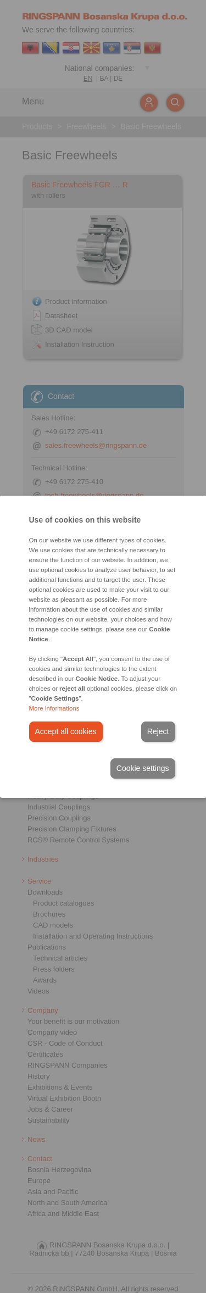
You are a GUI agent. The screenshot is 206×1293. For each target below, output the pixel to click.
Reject (158, 731)
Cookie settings (142, 768)
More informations (54, 708)
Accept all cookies (66, 731)
